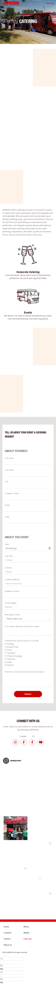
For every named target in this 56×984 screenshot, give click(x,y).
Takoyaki (11, 653)
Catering (27, 938)
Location (7, 932)
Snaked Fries (12, 647)
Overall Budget (11, 603)
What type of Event (12, 615)
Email (7, 517)
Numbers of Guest (12, 591)
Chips (9, 662)
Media (26, 932)
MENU (48, 3)
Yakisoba (11, 659)
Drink (9, 650)
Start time (9, 556)
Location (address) (12, 579)
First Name (9, 458)
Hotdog (10, 644)
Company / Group (12, 493)
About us (8, 944)
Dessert (10, 665)
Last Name (9, 470)
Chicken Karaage (14, 656)
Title (6, 481)
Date (7, 544)
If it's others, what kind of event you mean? (22, 626)
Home (6, 926)
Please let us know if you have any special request (24, 672)
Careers (7, 938)
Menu (26, 926)
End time (8, 568)
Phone (7, 505)
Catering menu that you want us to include (22, 641)
